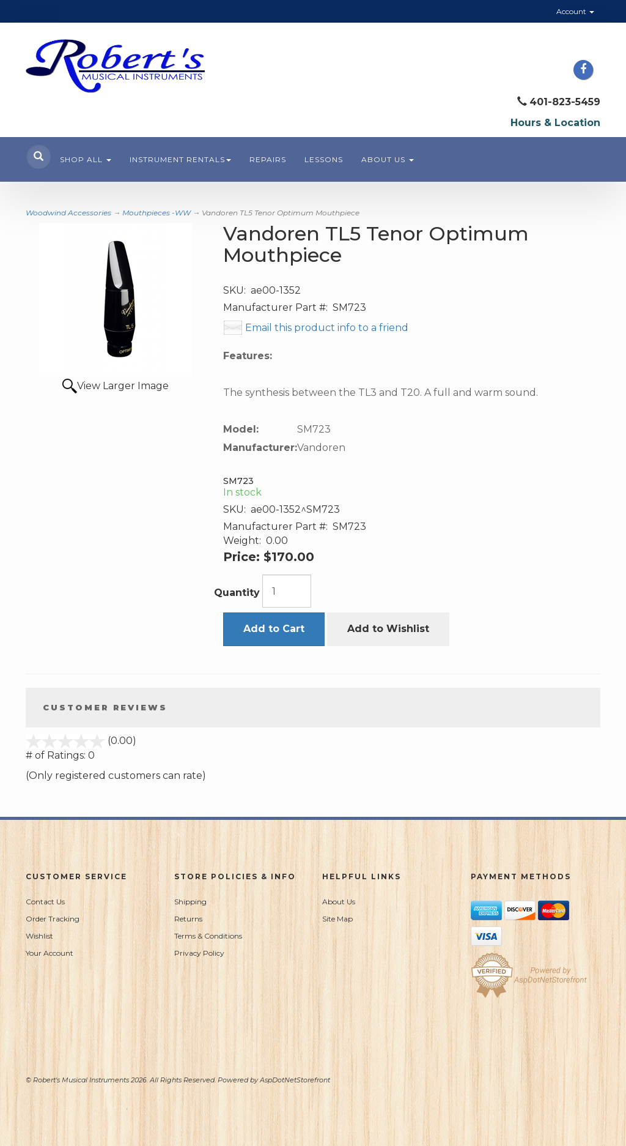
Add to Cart (273, 628)
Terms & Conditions (208, 935)
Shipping (190, 901)
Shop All (85, 159)
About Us (387, 159)
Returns (188, 918)
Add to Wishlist (388, 628)
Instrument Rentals (180, 159)
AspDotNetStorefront (295, 1080)
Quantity (237, 592)
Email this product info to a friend (326, 327)
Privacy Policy (199, 953)
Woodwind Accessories (68, 212)
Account (575, 11)
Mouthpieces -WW (156, 212)
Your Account (49, 953)
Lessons (323, 159)
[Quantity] (286, 591)
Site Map (337, 918)
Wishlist (39, 935)
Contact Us (45, 901)
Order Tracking (52, 918)
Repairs (267, 159)
